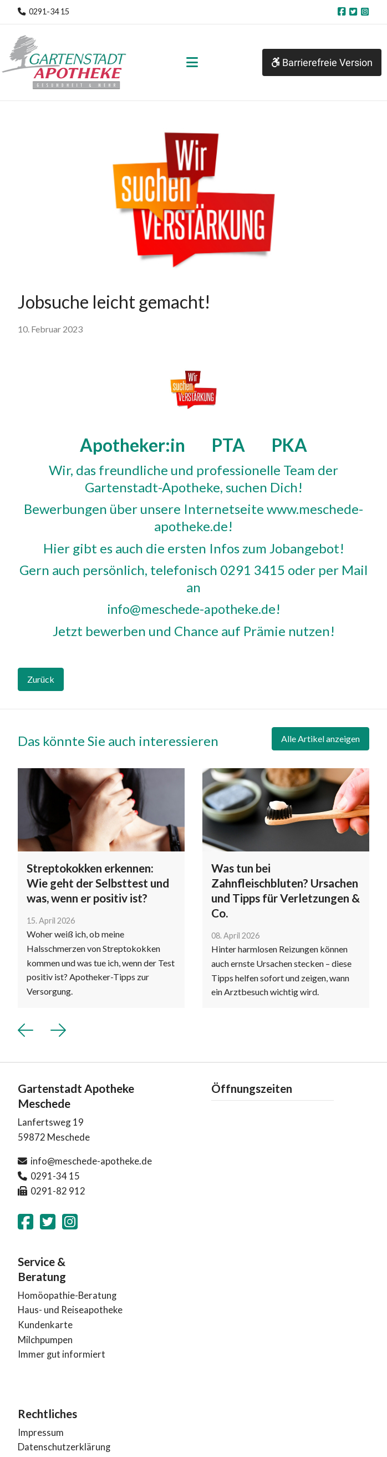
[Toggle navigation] (192, 62)
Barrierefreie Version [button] (322, 62)
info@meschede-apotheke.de (191, 609)
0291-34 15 (49, 11)
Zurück (40, 678)
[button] (25, 1029)
